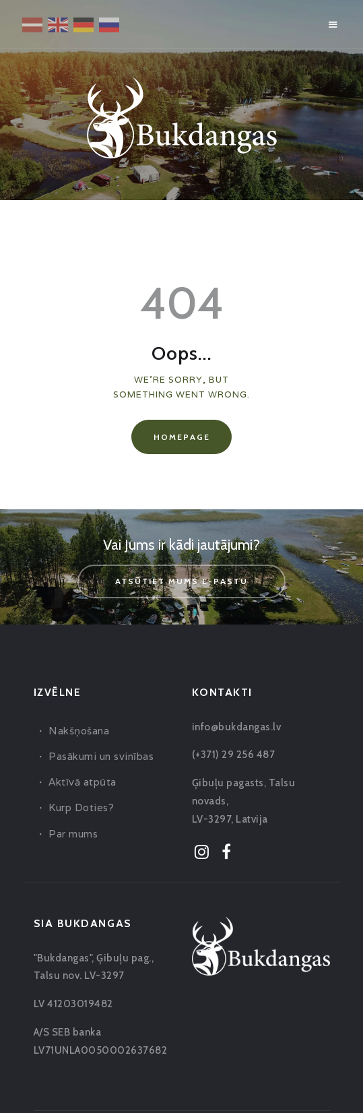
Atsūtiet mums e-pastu (181, 581)
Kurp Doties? (81, 807)
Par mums (73, 833)
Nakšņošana (78, 730)
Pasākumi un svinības (101, 756)
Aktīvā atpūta (82, 781)
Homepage (182, 437)
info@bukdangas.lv (237, 727)
